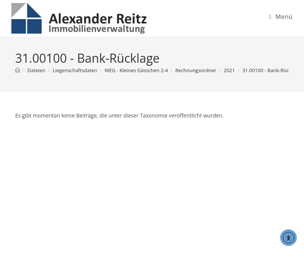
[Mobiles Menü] (281, 16)
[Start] (17, 70)
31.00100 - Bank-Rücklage (271, 70)
